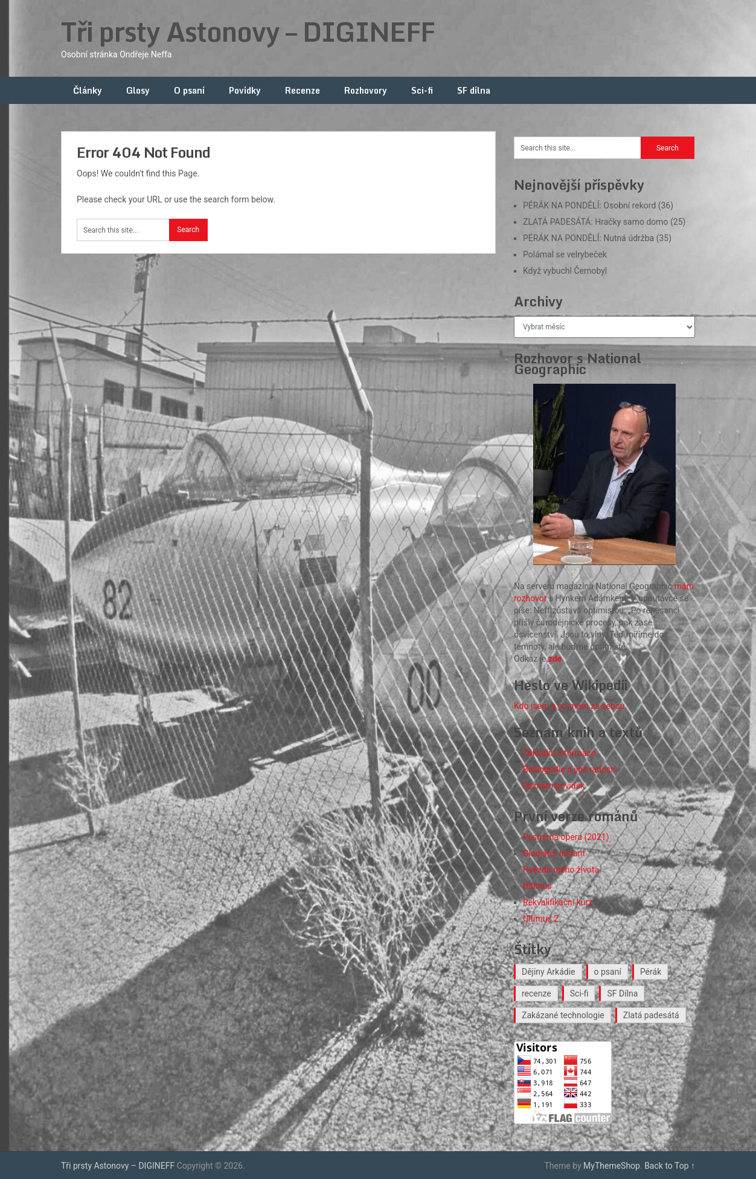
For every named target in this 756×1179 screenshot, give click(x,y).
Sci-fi (422, 90)
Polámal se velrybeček (565, 254)
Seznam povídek (554, 785)
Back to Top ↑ (669, 1166)
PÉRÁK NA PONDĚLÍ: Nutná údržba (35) (597, 238)
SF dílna (473, 90)
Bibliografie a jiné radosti (569, 769)
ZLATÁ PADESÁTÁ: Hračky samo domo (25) (604, 222)
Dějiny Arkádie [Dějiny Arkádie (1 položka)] (548, 972)
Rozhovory (365, 90)
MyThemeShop (611, 1166)
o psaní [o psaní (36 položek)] (607, 972)
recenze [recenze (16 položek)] (536, 993)
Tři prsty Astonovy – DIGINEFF (248, 31)
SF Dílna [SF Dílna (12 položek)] (622, 993)
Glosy (138, 90)
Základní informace (559, 753)
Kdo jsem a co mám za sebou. (570, 706)
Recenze (302, 90)
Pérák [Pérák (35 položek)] (650, 972)
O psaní (189, 90)
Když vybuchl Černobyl (565, 271)
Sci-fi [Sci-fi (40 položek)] (579, 993)
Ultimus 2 (541, 918)
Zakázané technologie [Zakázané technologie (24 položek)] (563, 1015)
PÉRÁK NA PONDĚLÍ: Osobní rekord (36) (598, 205)
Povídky (245, 90)
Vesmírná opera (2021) (566, 837)
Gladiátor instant (554, 853)
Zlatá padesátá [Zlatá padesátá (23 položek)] (651, 1015)
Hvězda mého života (561, 869)
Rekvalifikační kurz (557, 902)
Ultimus (537, 886)
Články (87, 90)
